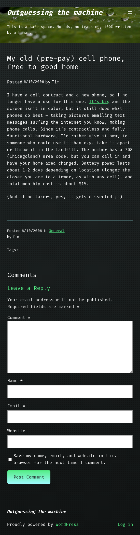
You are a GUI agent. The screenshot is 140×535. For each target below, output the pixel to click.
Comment (19, 317)
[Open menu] (130, 12)
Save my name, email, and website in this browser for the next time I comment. (64, 459)
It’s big (99, 101)
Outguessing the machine (55, 12)
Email (16, 406)
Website (16, 430)
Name (15, 380)
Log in (125, 524)
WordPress (67, 524)
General (57, 230)
